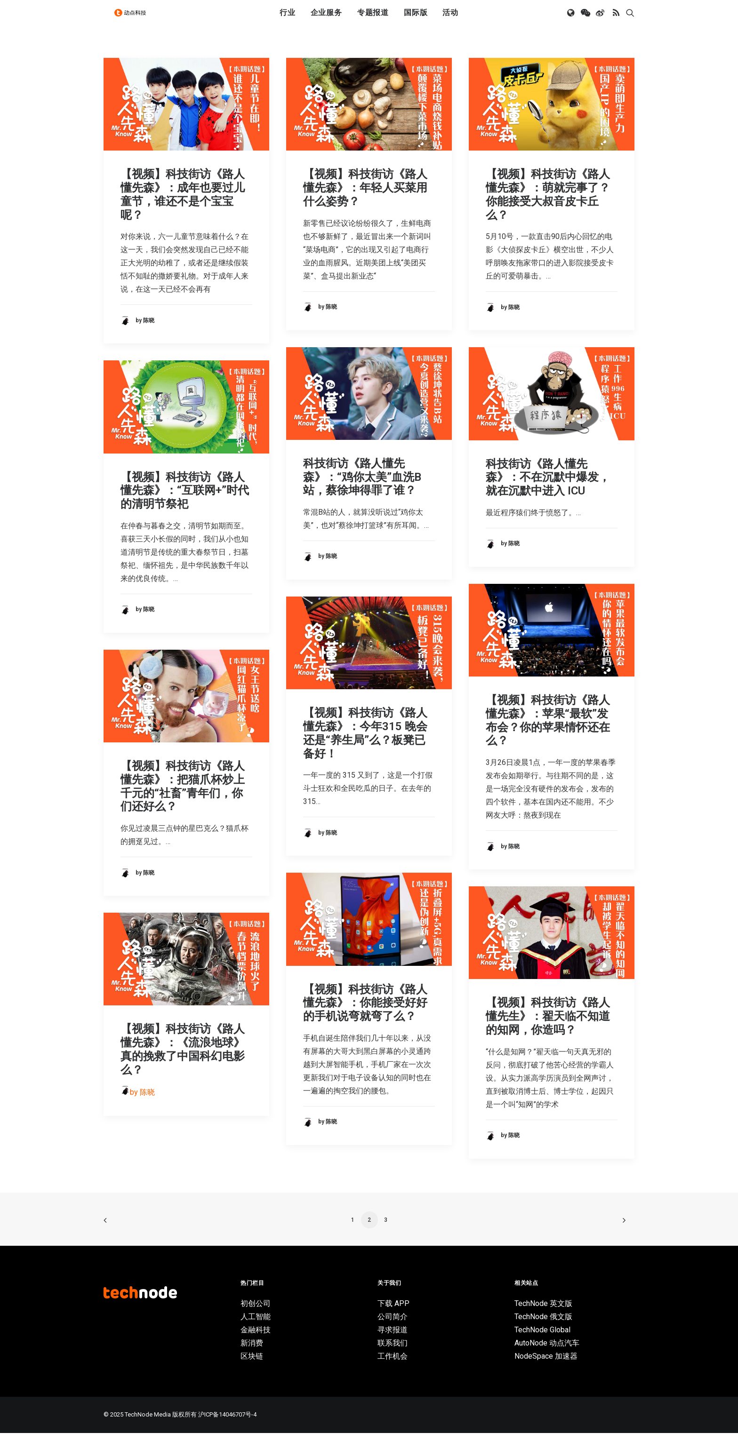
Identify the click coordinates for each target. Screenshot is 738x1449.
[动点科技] (134, 20)
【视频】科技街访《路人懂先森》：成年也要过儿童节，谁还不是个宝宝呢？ (182, 210)
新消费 (252, 1358)
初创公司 (256, 1319)
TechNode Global (542, 1345)
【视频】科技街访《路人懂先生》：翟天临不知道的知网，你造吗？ (548, 1032)
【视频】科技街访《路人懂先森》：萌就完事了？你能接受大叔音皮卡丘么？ (548, 210)
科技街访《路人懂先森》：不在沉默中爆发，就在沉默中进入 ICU (548, 493)
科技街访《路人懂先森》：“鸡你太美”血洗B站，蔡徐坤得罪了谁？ (362, 493)
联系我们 (392, 1358)
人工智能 (256, 1332)
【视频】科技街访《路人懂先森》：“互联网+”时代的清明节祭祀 (184, 506)
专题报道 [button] (373, 20)
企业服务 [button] (326, 20)
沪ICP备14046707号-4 (227, 1430)
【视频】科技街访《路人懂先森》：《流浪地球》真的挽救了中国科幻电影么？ (182, 1065)
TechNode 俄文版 (543, 1332)
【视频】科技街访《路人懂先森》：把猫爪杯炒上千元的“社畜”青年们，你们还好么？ (182, 802)
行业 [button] (288, 20)
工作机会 (392, 1372)
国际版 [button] (415, 20)
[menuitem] (287, 20)
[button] (572, 20)
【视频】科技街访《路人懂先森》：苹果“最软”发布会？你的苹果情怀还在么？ (548, 736)
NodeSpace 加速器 (546, 1372)
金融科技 (256, 1345)
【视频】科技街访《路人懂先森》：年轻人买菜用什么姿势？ (365, 203)
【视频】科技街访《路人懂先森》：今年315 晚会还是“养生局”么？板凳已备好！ (365, 749)
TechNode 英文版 (543, 1319)
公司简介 (392, 1332)
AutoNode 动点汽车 (546, 1358)
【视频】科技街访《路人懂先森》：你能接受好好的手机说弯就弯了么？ (365, 1019)
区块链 (252, 1372)
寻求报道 (392, 1345)
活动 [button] (450, 20)
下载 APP (393, 1319)
